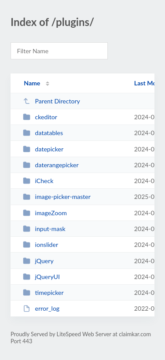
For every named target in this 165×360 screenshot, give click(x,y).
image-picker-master (57, 196)
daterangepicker (50, 165)
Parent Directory (51, 101)
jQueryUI (41, 276)
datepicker (43, 149)
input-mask (44, 228)
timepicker (43, 292)
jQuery (38, 260)
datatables (43, 132)
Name (32, 83)
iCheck (38, 180)
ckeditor (40, 117)
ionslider (40, 244)
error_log (41, 308)
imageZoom (45, 213)
